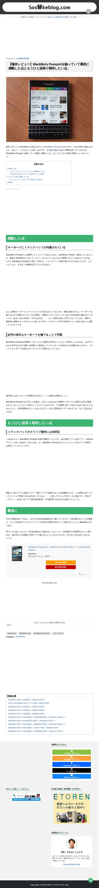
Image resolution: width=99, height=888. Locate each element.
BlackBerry (12, 635)
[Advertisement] (49, 38)
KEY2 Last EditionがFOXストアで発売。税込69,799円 (28, 705)
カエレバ (83, 576)
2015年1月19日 (23, 59)
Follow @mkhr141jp (71, 866)
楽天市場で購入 (61, 569)
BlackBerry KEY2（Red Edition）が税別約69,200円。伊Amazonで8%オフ (36, 733)
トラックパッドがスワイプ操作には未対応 (26, 181)
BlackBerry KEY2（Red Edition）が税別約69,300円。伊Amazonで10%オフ (36, 719)
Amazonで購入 (61, 564)
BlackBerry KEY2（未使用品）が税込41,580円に (26, 701)
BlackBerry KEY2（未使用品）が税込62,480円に (26, 715)
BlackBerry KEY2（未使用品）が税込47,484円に (26, 708)
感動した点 (11, 170)
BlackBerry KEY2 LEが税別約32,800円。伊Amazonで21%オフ (32, 722)
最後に (10, 184)
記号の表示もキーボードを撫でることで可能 (27, 176)
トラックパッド (58, 635)
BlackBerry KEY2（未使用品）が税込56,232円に (26, 712)
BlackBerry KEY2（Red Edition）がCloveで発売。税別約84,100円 (33, 729)
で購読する (72, 753)
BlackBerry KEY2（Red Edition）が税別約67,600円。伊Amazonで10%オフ (36, 726)
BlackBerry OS (25, 635)
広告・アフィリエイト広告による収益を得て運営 (49, 17)
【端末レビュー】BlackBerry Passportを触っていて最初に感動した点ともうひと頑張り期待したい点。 (48, 67)
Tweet (9, 627)
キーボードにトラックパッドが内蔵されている (27, 173)
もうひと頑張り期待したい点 (18, 178)
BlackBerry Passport (52, 148)
